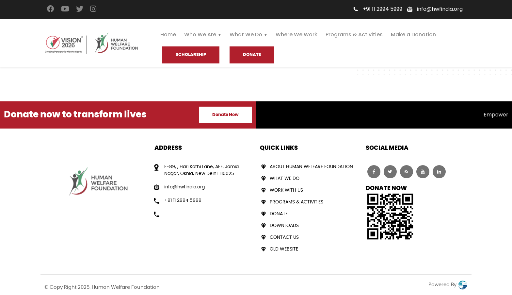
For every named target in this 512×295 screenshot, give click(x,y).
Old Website (284, 249)
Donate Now (225, 115)
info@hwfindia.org (440, 9)
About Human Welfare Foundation (311, 167)
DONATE (252, 55)
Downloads (284, 225)
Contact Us (284, 237)
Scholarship (191, 55)
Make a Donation (413, 34)
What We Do (246, 34)
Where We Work (296, 34)
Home (168, 34)
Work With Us (286, 190)
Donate (279, 214)
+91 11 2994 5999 (382, 9)
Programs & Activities (354, 34)
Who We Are (200, 34)
